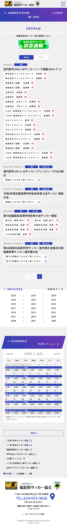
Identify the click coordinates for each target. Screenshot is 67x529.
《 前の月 (9, 354)
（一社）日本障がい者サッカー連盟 (22, 463)
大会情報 (20, 473)
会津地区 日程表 (14, 92)
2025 (33, 295)
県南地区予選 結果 (44, 225)
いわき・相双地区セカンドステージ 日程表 (26, 153)
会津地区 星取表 (14, 97)
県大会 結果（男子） (15, 220)
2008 (13, 320)
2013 (33, 312)
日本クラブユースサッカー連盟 (20, 467)
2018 (53, 304)
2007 (33, 320)
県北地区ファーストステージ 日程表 (24, 73)
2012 (53, 312)
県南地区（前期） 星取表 (17, 87)
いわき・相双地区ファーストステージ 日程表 (27, 111)
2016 (33, 308)
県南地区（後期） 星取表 (17, 148)
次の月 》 (58, 354)
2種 (20, 64)
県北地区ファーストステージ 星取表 (24, 78)
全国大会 (45, 189)
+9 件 (7, 370)
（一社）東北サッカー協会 (18, 445)
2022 (33, 299)
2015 (53, 308)
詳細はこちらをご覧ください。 (20, 179)
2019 (33, 304)
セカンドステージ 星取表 (18, 129)
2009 (53, 316)
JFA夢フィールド (14, 458)
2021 (53, 299)
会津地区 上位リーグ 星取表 (20, 101)
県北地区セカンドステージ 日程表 (22, 134)
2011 (13, 316)
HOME (9, 473)
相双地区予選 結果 (44, 229)
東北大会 (45, 167)
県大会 (35, 211)
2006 (53, 320)
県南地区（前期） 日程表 (17, 83)
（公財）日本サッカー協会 (18, 440)
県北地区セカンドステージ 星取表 (22, 139)
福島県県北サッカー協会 (18, 449)
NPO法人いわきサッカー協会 (20, 454)
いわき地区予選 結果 (16, 234)
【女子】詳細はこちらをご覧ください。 (24, 261)
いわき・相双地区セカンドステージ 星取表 (26, 157)
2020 (13, 304)
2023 (13, 299)
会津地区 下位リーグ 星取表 (20, 106)
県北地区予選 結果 (15, 225)
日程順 (40, 57)
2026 (13, 295)
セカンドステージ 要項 (17, 120)
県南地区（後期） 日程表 (17, 143)
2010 (33, 316)
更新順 (26, 57)
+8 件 (56, 395)
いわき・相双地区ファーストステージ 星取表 (27, 115)
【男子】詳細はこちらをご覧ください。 (24, 256)
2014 (13, 312)
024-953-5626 (35, 498)
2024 (53, 295)
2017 (13, 308)
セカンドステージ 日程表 (18, 125)
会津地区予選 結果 (15, 229)
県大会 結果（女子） (45, 220)
